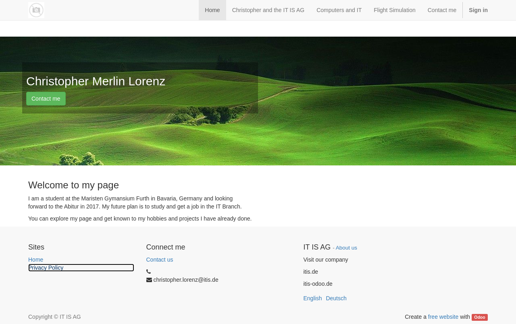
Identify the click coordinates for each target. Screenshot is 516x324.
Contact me (45, 98)
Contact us (159, 259)
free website (443, 317)
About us (346, 248)
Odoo (479, 317)
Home (35, 259)
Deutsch (336, 298)
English (313, 298)
